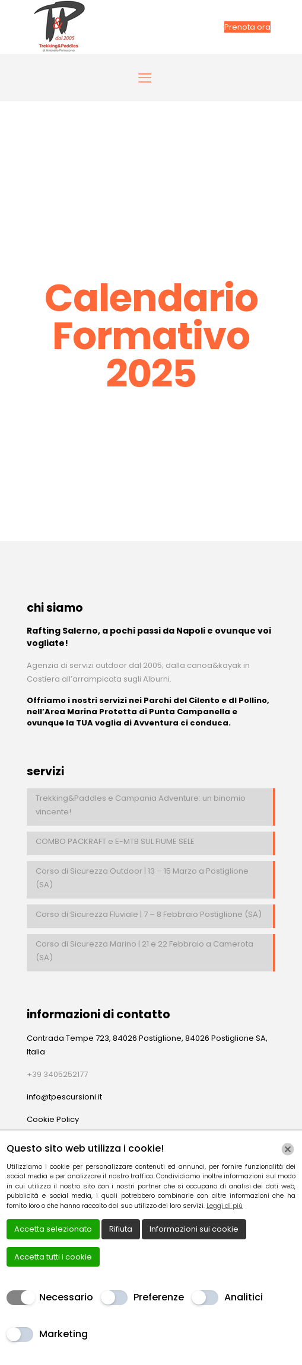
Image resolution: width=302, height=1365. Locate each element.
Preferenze (158, 1297)
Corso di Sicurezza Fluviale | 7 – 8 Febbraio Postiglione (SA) (149, 914)
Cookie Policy (53, 1119)
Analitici (243, 1297)
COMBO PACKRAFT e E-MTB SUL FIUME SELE (115, 841)
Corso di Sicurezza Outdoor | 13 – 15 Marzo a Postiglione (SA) (142, 877)
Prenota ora (247, 27)
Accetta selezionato (53, 1229)
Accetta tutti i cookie (53, 1256)
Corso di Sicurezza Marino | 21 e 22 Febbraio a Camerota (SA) (144, 950)
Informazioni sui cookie (194, 1229)
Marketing (63, 1334)
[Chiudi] (287, 1149)
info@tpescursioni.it (64, 1096)
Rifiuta (120, 1229)
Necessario (66, 1297)
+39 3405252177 (57, 1074)
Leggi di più (224, 1205)
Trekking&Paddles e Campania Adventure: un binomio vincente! (141, 804)
